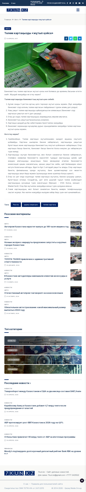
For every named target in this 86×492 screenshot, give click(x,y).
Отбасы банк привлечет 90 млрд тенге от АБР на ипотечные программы (39, 437)
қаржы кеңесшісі (31, 205)
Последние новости (16, 383)
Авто (16, 19)
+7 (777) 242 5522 (37, 3)
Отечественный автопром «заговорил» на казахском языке (33, 293)
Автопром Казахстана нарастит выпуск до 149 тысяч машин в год (36, 227)
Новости (8, 237)
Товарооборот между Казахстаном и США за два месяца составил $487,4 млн (42, 391)
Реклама (5, 3)
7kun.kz (16, 205)
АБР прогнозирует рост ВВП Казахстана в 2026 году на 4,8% (33, 422)
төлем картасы (49, 205)
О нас (13, 3)
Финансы (8, 448)
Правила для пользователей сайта (47, 484)
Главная (7, 19)
